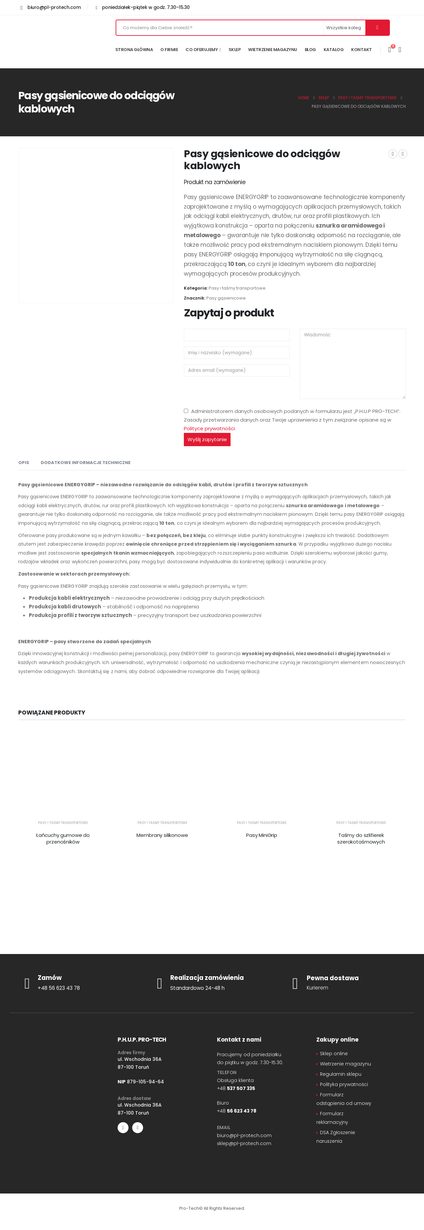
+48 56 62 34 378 (243, 919)
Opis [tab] (23, 462)
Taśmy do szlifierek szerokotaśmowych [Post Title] (361, 838)
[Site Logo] (56, 41)
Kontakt (361, 49)
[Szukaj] (377, 27)
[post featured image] (63, 773)
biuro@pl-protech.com (244, 1135)
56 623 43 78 (241, 1111)
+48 (236, 1088)
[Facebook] (123, 1127)
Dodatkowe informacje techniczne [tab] (86, 462)
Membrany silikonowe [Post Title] (162, 835)
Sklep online (334, 1053)
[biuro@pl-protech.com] (50, 7)
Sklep (235, 49)
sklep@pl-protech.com (255, 943)
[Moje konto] (399, 49)
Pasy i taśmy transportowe (237, 288)
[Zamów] (79, 983)
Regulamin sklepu (340, 1074)
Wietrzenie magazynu (272, 49)
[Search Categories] (344, 27)
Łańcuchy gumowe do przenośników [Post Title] (63, 838)
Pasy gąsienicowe (226, 298)
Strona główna (134, 49)
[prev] (393, 154)
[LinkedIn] (137, 1127)
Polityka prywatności (344, 1084)
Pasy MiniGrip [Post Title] (261, 835)
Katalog (334, 49)
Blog (310, 49)
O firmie (169, 49)
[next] (402, 154)
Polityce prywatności (209, 428)
